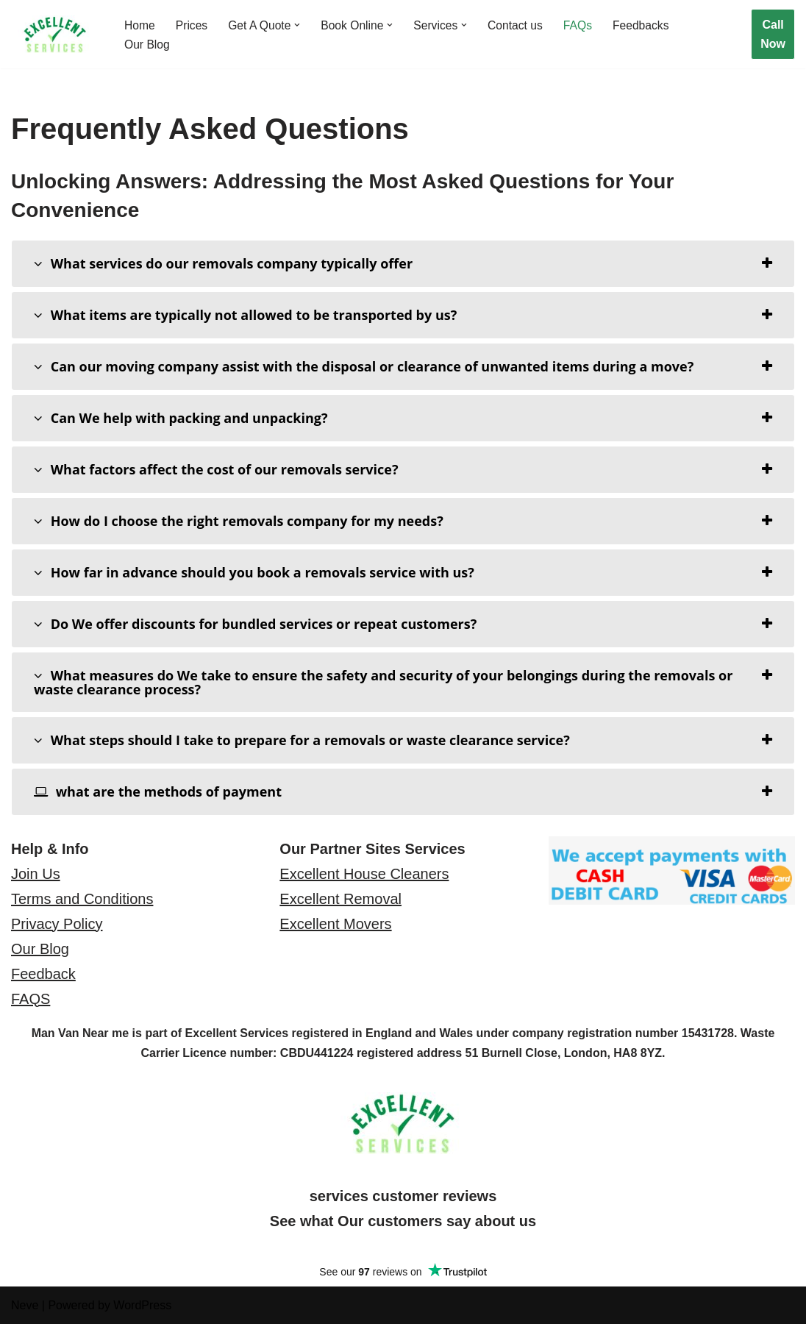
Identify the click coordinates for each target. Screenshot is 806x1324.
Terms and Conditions (82, 899)
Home (140, 24)
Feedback (43, 974)
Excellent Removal (340, 899)
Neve (24, 1305)
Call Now (772, 34)
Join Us (35, 874)
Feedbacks (648, 24)
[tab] (403, 264)
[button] (300, 24)
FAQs (584, 24)
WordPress (142, 1305)
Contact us (521, 24)
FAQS (30, 999)
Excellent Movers (335, 924)
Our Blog (147, 44)
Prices (192, 24)
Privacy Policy (56, 924)
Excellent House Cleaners (364, 874)
